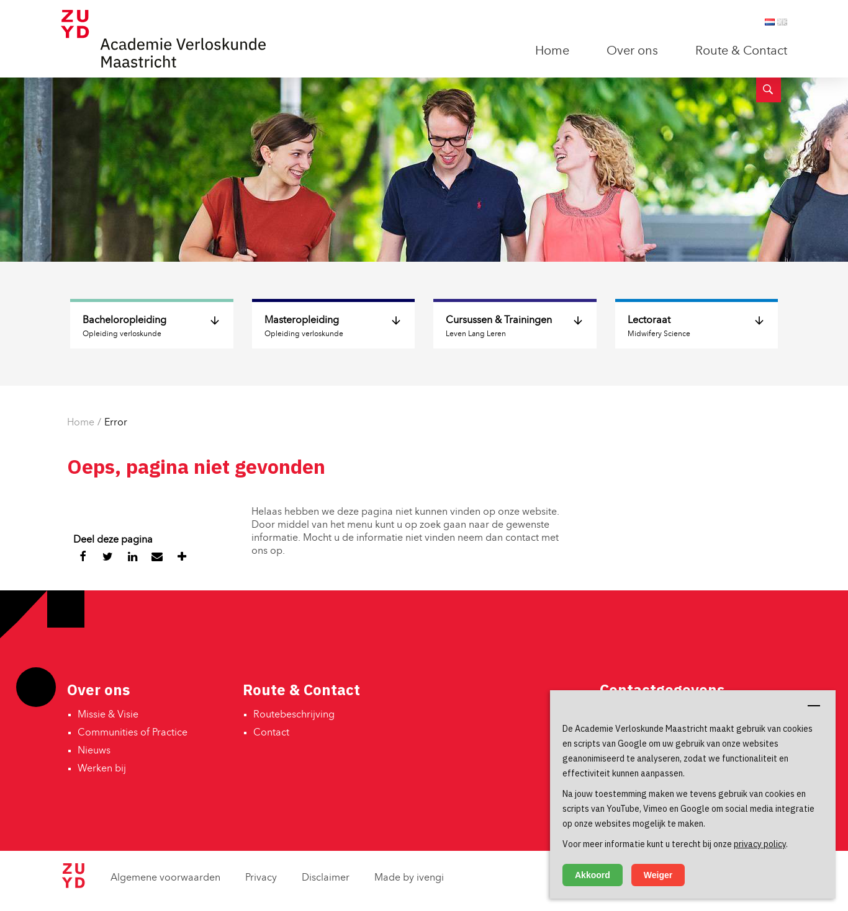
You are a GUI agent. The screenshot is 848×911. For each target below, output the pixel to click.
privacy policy (760, 844)
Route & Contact (741, 51)
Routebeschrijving (294, 715)
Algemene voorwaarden (165, 878)
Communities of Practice (132, 733)
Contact (271, 733)
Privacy (261, 878)
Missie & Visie (108, 715)
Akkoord (592, 875)
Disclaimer (326, 878)
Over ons (632, 51)
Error (115, 423)
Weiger (658, 875)
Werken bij (102, 769)
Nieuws (94, 751)
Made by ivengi (409, 878)
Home (552, 51)
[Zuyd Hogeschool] (73, 886)
